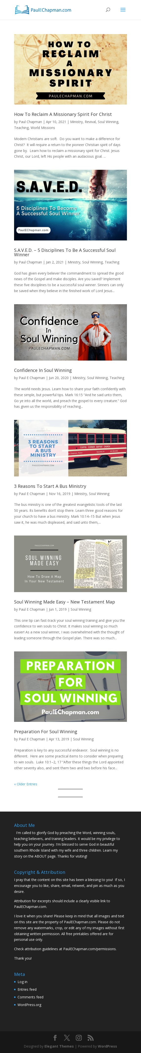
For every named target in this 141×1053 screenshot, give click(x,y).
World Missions (43, 127)
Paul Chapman (30, 121)
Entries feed (27, 989)
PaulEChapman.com (30, 906)
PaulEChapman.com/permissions (89, 948)
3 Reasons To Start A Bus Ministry (50, 486)
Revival (90, 121)
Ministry (76, 121)
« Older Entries (25, 784)
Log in (22, 981)
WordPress (107, 1046)
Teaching (21, 127)
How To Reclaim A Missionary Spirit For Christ (63, 114)
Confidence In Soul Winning (43, 370)
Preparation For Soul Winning (45, 731)
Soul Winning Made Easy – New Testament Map (64, 602)
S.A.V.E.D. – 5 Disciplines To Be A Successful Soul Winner (65, 252)
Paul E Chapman (32, 377)
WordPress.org (29, 1004)
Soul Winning (108, 121)
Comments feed (30, 997)
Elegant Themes (59, 1046)
